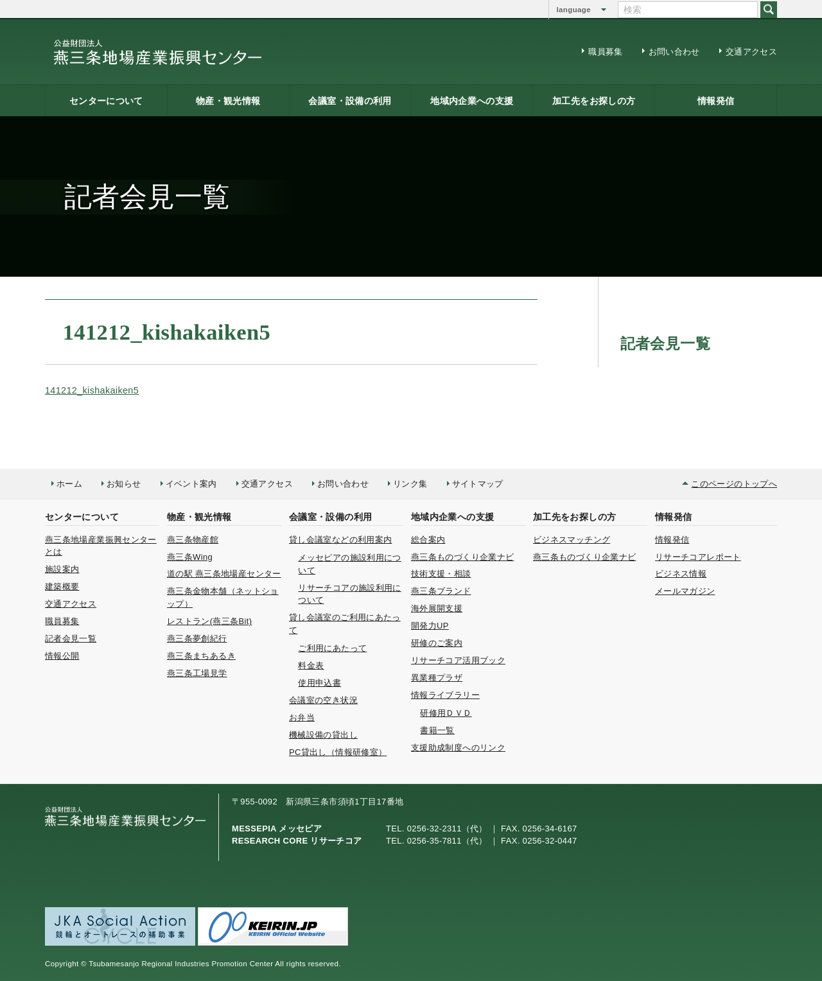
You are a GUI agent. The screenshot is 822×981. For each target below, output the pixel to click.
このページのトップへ (734, 484)
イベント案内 (191, 484)
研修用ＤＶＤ (445, 713)
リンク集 (410, 484)
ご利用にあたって (332, 648)
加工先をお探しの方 (593, 101)
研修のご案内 (436, 643)
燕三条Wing (190, 557)
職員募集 (605, 51)
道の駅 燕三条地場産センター (224, 573)
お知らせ (124, 484)
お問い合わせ (674, 51)
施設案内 (62, 569)
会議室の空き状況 (323, 700)
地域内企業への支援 (471, 101)
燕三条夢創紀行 (197, 638)
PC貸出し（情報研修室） (338, 752)
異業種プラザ (436, 677)
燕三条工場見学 (197, 673)
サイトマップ (477, 484)
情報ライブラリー (445, 695)
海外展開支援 (436, 608)
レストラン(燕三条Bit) (209, 621)
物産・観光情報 (228, 101)
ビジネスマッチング (571, 539)
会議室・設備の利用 (349, 101)
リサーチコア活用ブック (458, 660)
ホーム (69, 484)
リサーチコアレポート (698, 557)
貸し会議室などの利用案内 (340, 539)
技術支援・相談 (441, 573)
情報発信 (715, 101)
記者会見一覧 (70, 638)
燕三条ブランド (441, 591)
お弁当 (302, 717)
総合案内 (428, 539)
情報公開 (62, 656)
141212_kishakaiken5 (92, 390)
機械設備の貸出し (323, 735)
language (574, 9)
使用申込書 (319, 683)
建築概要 (62, 586)
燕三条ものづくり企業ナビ (462, 557)
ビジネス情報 (680, 573)
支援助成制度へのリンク (458, 747)
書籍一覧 (437, 730)
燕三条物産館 (192, 539)
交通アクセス (751, 51)
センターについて (106, 101)
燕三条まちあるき (201, 656)
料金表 (311, 665)
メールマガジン (685, 591)
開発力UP (430, 625)
